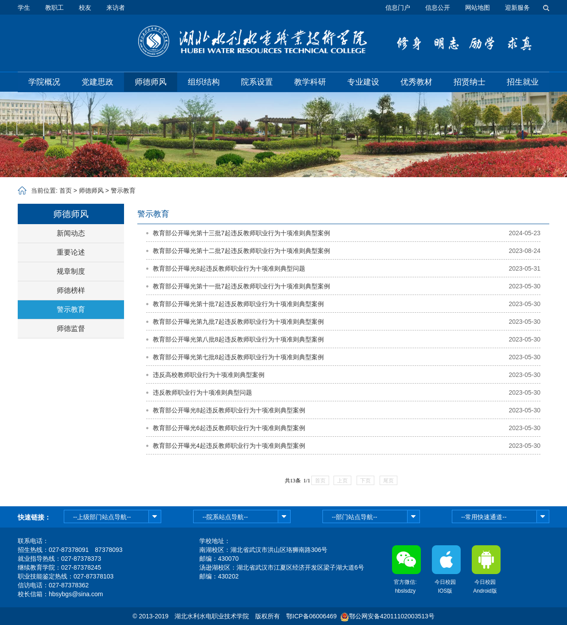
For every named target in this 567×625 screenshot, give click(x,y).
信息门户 (397, 7)
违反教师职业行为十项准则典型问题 (202, 392)
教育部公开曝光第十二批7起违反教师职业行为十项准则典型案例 (241, 250)
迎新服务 (517, 7)
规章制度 (71, 271)
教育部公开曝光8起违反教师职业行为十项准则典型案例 (229, 410)
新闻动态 (71, 233)
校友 (85, 7)
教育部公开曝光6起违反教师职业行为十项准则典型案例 (229, 427)
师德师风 (151, 82)
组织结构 (204, 82)
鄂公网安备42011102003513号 (392, 616)
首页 (65, 190)
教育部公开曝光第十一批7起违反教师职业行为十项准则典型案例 (241, 286)
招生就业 (523, 82)
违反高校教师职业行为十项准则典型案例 (208, 374)
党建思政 (97, 82)
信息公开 (437, 7)
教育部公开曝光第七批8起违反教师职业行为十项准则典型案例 (238, 357)
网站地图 (477, 7)
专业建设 (363, 82)
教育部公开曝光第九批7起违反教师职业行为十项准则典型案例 (238, 321)
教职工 (54, 7)
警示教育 (123, 190)
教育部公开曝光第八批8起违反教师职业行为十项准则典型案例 (238, 339)
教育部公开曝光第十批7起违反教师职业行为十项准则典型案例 (238, 303)
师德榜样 (71, 290)
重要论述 (71, 252)
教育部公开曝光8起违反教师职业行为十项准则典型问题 (229, 268)
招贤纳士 (469, 82)
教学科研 (310, 82)
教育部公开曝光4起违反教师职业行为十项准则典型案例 (229, 445)
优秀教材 (416, 82)
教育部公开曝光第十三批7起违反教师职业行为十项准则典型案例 (241, 233)
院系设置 (257, 82)
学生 (24, 7)
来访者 (115, 7)
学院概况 (44, 82)
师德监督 (71, 328)
